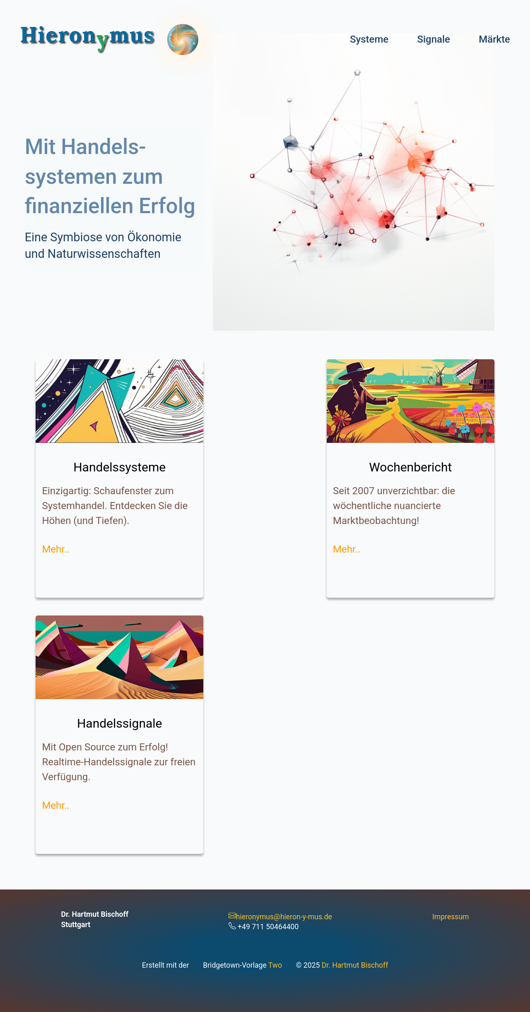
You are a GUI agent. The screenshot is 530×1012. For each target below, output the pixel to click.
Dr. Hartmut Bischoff (355, 965)
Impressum (450, 917)
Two (275, 965)
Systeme (369, 39)
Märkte (494, 39)
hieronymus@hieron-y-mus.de (280, 917)
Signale (433, 39)
